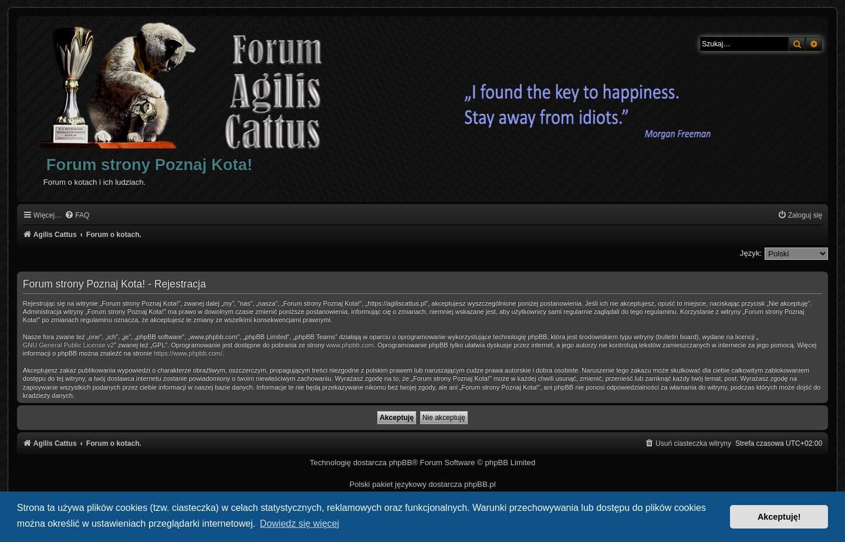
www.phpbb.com (350, 344)
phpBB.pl (480, 484)
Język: (751, 253)
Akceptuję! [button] (779, 516)
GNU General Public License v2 (68, 344)
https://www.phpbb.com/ (188, 353)
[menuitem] (77, 215)
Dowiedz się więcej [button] (299, 524)
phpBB (401, 462)
